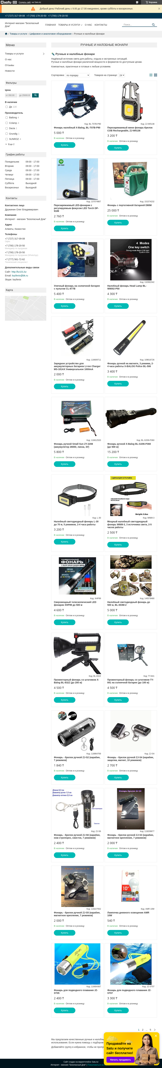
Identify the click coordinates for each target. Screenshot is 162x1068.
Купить (64, 145)
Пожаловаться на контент (99, 1065)
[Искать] (153, 25)
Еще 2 (11, 144)
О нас (88, 25)
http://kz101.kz (19, 271)
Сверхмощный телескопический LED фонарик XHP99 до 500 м (75, 603)
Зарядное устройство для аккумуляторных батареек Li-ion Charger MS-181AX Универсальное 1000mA (77, 366)
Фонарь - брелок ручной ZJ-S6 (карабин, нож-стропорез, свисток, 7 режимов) (77, 836)
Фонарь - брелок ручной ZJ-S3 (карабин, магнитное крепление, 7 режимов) (130, 836)
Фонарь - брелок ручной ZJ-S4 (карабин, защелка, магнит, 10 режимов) (130, 759)
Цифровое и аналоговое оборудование (51, 34)
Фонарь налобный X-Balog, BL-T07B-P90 (77, 127)
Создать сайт (25, 2)
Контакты (101, 25)
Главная (50, 25)
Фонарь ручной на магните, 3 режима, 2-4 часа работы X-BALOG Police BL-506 (130, 365)
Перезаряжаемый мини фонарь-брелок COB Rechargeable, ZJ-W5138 (129, 129)
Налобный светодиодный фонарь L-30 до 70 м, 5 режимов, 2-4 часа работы (76, 523)
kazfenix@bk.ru (20, 275)
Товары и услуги (69, 25)
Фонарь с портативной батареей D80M (129, 205)
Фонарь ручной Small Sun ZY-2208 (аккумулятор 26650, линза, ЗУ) (73, 445)
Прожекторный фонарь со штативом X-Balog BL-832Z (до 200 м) (76, 681)
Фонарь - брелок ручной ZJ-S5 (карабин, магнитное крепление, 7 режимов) (77, 914)
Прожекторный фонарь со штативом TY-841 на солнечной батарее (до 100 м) (130, 681)
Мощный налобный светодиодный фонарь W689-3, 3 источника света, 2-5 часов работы (129, 524)
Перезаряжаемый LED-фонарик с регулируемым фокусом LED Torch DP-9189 (76, 208)
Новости (10, 70)
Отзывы (9, 65)
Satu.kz (95, 1062)
